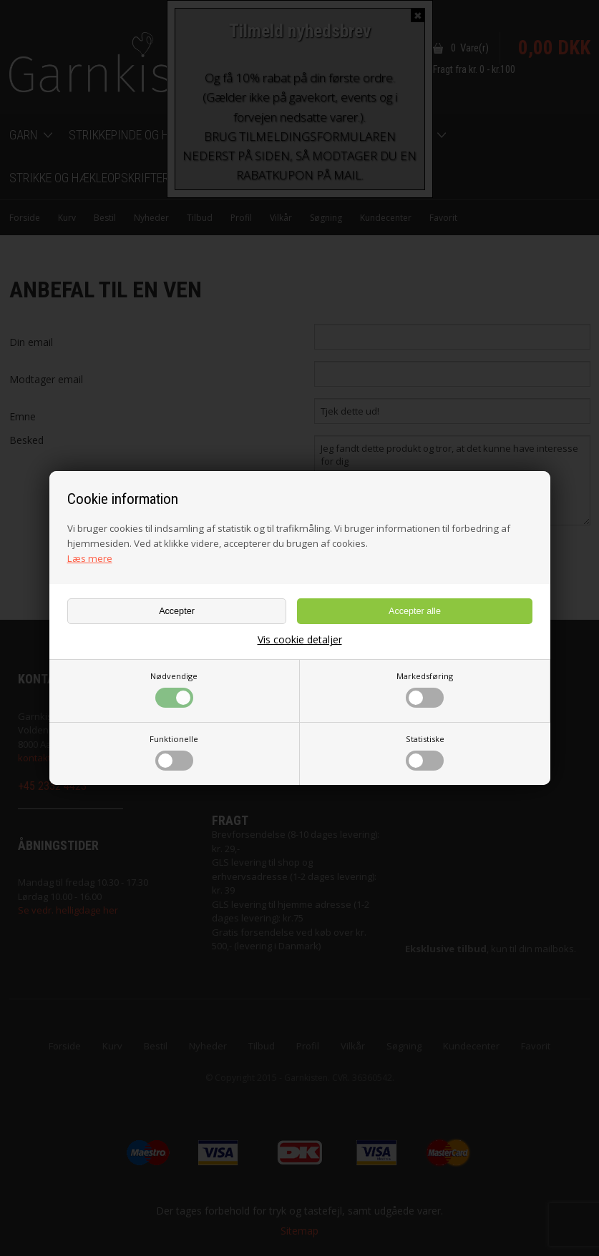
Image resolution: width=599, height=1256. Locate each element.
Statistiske (425, 752)
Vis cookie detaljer (300, 640)
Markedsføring (424, 689)
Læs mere (89, 558)
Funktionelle (174, 752)
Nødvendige (174, 689)
